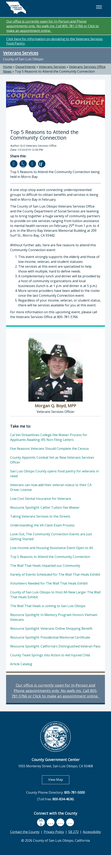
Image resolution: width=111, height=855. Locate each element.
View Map (58, 779)
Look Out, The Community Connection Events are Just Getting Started (51, 536)
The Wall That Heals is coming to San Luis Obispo (47, 606)
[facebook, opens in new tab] (41, 822)
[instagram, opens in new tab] (70, 822)
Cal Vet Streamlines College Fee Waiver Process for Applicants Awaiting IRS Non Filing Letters (48, 437)
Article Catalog (21, 664)
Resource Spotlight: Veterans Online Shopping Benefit (51, 628)
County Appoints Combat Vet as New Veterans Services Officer (52, 460)
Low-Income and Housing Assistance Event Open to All (51, 548)
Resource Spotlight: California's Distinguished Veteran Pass (55, 646)
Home (7, 67)
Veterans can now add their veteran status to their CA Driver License (51, 487)
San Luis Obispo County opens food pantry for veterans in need (54, 473)
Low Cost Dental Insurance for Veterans (40, 498)
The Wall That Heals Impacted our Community (45, 565)
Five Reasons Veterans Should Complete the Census (49, 448)
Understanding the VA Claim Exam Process (42, 525)
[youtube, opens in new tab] (50, 822)
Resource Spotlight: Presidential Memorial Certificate (50, 637)
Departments (25, 67)
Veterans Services (20, 53)
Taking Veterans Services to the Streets (40, 516)
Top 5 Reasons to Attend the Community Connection (55, 71)
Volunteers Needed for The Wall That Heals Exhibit (49, 583)
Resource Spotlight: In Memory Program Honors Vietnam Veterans (53, 617)
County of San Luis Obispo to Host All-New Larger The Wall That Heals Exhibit (55, 594)
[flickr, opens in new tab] (60, 822)
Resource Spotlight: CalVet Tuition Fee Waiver (45, 507)
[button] (99, 7)
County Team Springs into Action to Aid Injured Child (50, 655)
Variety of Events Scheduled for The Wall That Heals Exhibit (55, 574)
